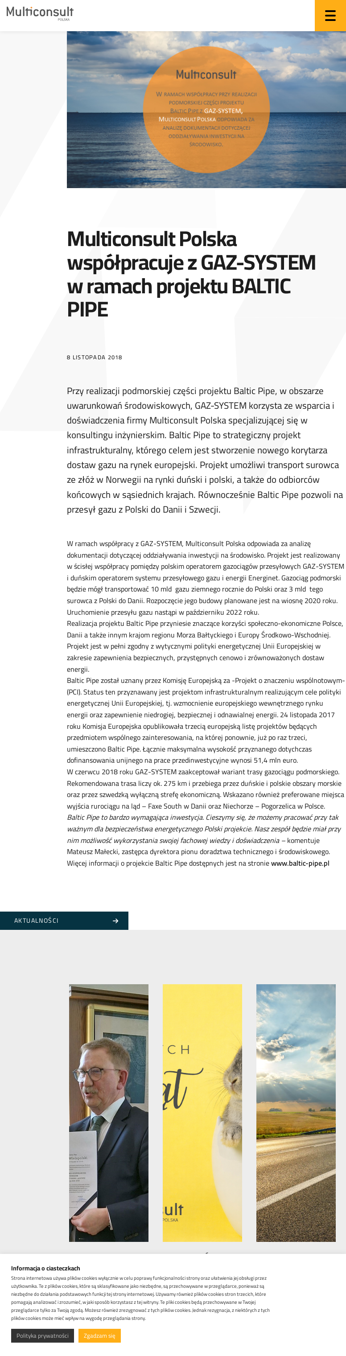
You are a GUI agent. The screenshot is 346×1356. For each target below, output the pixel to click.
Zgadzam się (99, 1335)
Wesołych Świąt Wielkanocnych (195, 1251)
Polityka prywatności (42, 1335)
